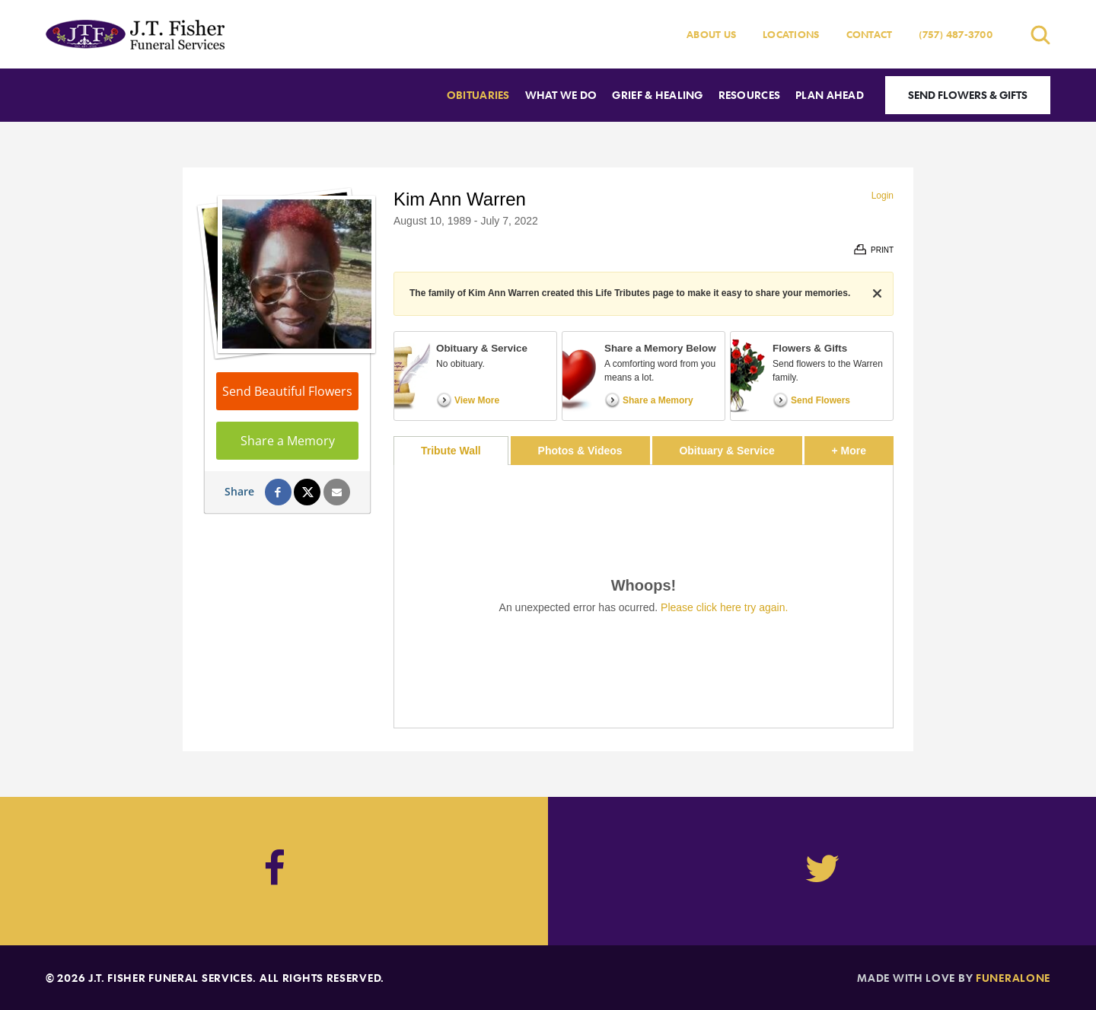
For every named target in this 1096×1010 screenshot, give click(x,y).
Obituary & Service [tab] (726, 450)
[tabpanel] (643, 596)
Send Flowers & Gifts (968, 95)
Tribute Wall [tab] (451, 450)
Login (882, 195)
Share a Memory (288, 440)
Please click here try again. (724, 607)
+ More (863, 446)
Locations (791, 34)
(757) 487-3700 (955, 34)
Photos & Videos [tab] (580, 450)
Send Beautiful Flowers (287, 391)
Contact (869, 34)
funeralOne (1013, 977)
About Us (711, 34)
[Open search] (1040, 35)
